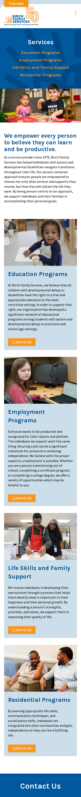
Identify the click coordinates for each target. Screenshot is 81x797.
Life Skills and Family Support (40, 67)
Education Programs (40, 53)
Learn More (22, 342)
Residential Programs (40, 75)
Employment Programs (40, 60)
